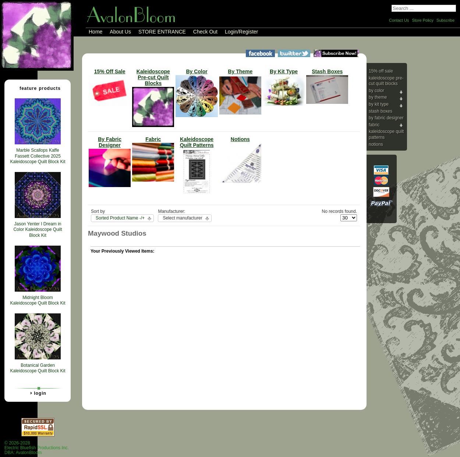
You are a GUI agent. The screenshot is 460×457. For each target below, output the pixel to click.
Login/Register (241, 32)
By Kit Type (379, 104)
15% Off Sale (381, 71)
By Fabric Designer (386, 117)
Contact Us (399, 20)
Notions (376, 144)
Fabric (374, 124)
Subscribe (445, 20)
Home (95, 32)
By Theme (378, 97)
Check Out (205, 32)
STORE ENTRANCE (162, 32)
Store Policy (423, 20)
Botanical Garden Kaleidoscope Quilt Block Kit (37, 368)
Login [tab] (37, 393)
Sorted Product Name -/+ (120, 218)
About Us (120, 32)
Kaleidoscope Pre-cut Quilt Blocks (386, 81)
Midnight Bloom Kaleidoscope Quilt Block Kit (37, 300)
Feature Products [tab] (37, 88)
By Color (376, 90)
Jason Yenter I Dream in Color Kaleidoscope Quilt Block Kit (37, 229)
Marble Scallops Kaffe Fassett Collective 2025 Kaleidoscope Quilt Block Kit (37, 156)
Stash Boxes (380, 111)
